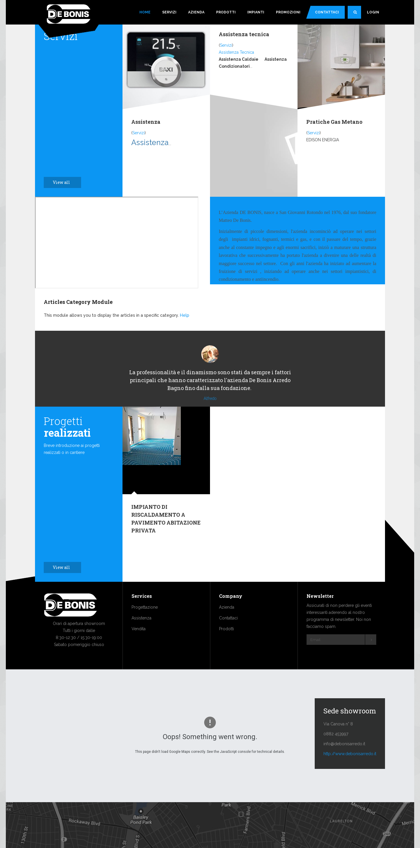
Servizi (169, 12)
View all (64, 182)
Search (357, 15)
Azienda (196, 12)
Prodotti (226, 12)
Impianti (255, 12)
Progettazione (145, 624)
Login (373, 12)
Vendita (139, 646)
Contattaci (327, 12)
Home (144, 12)
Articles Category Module (78, 301)
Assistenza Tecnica (236, 52)
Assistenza (145, 121)
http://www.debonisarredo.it (349, 771)
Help (184, 315)
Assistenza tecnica (244, 34)
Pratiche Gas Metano (334, 121)
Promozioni (288, 12)
